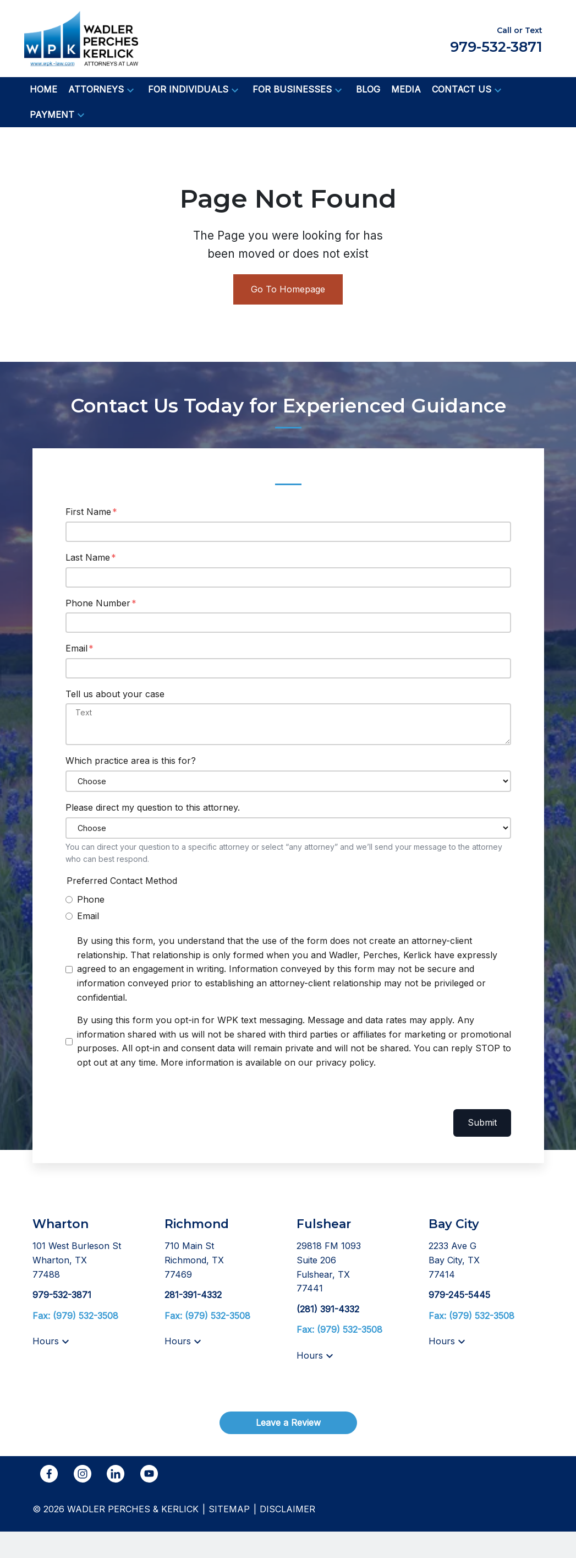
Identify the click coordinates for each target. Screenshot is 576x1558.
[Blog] (368, 90)
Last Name (87, 557)
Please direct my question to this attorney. (152, 807)
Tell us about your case (114, 693)
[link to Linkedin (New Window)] (115, 1474)
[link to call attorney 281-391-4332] (193, 1294)
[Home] (43, 90)
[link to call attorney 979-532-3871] (61, 1294)
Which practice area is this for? (130, 760)
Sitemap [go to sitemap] (229, 1508)
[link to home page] (81, 37)
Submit (482, 1122)
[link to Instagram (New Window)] (82, 1474)
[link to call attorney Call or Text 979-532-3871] (496, 38)
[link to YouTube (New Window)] (149, 1474)
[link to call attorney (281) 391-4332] (328, 1309)
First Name (88, 511)
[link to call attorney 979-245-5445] (459, 1294)
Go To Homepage (288, 289)
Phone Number (97, 603)
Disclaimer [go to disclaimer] (287, 1508)
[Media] (406, 90)
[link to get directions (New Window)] (90, 1260)
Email (76, 648)
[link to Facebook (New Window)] (49, 1474)
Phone (91, 899)
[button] (130, 90)
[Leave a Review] (288, 1423)
